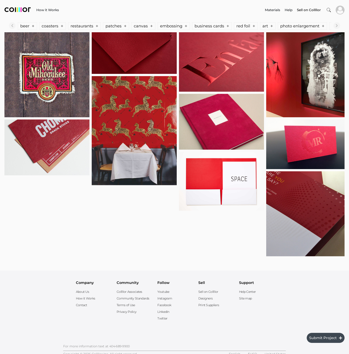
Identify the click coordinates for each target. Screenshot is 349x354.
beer (27, 26)
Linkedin (163, 312)
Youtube (163, 292)
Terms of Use (126, 305)
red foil (245, 26)
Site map (245, 298)
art (267, 26)
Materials (272, 10)
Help (288, 10)
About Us (82, 292)
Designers (205, 298)
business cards (212, 26)
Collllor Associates (129, 292)
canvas (143, 26)
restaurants (84, 26)
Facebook (164, 305)
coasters (52, 26)
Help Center (247, 292)
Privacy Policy (126, 312)
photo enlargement (302, 26)
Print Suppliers (208, 305)
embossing (173, 26)
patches (116, 26)
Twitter (162, 318)
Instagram (164, 298)
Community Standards (133, 298)
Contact (81, 305)
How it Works (47, 10)
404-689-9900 (119, 346)
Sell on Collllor (208, 292)
